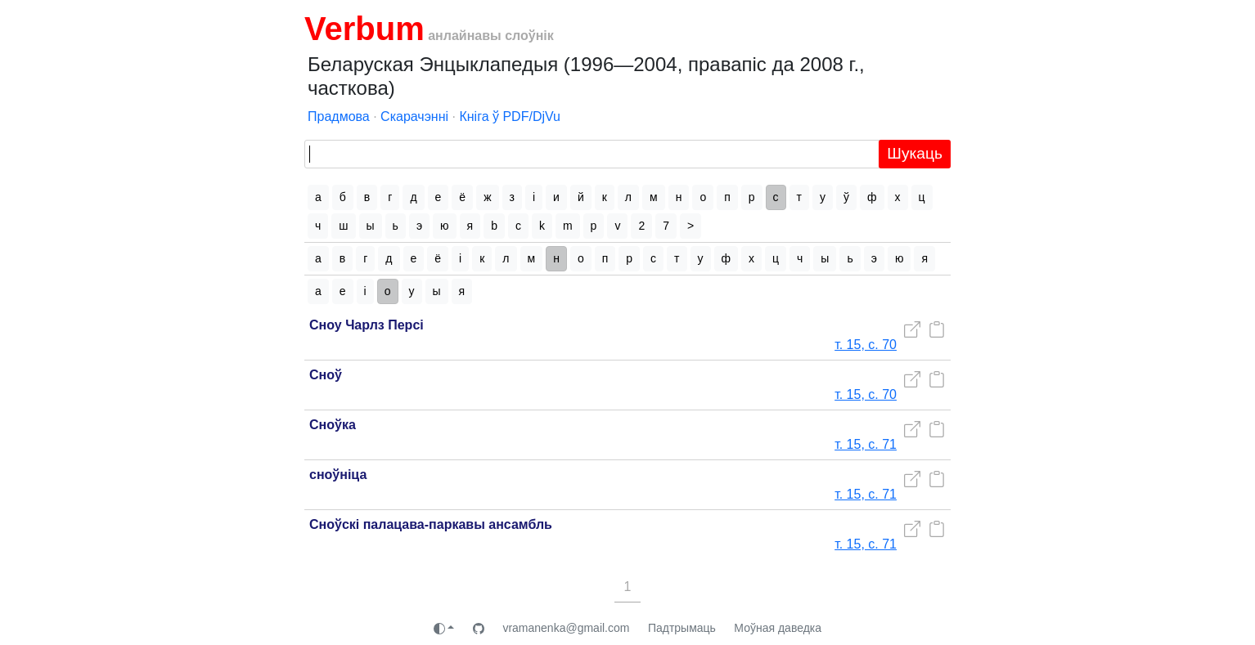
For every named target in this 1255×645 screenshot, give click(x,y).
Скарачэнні (414, 116)
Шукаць (914, 153)
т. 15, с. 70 (865, 345)
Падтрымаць (682, 627)
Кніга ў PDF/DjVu (509, 116)
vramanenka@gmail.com (565, 627)
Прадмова (339, 116)
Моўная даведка (777, 627)
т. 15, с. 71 (865, 444)
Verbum (364, 29)
